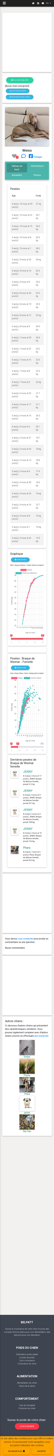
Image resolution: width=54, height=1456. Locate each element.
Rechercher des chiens (20, 97)
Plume (27, 1075)
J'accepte (41, 1451)
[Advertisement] (27, 42)
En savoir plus (16, 1451)
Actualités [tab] (17, 175)
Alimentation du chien (27, 1383)
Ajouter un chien (18, 91)
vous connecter (25, 938)
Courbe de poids (27, 1357)
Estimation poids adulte (27, 1354)
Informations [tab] (37, 166)
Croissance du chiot (27, 1364)
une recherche (41, 1036)
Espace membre (27, 1426)
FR (47, 3)
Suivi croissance (27, 1360)
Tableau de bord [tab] (16, 168)
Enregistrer (20, 560)
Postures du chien (27, 1408)
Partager (35, 157)
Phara (26, 847)
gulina (27, 1112)
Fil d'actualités (20, 80)
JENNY (28, 771)
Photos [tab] (37, 175)
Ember (27, 1056)
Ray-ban (27, 1131)
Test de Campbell (27, 1405)
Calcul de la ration (27, 1386)
